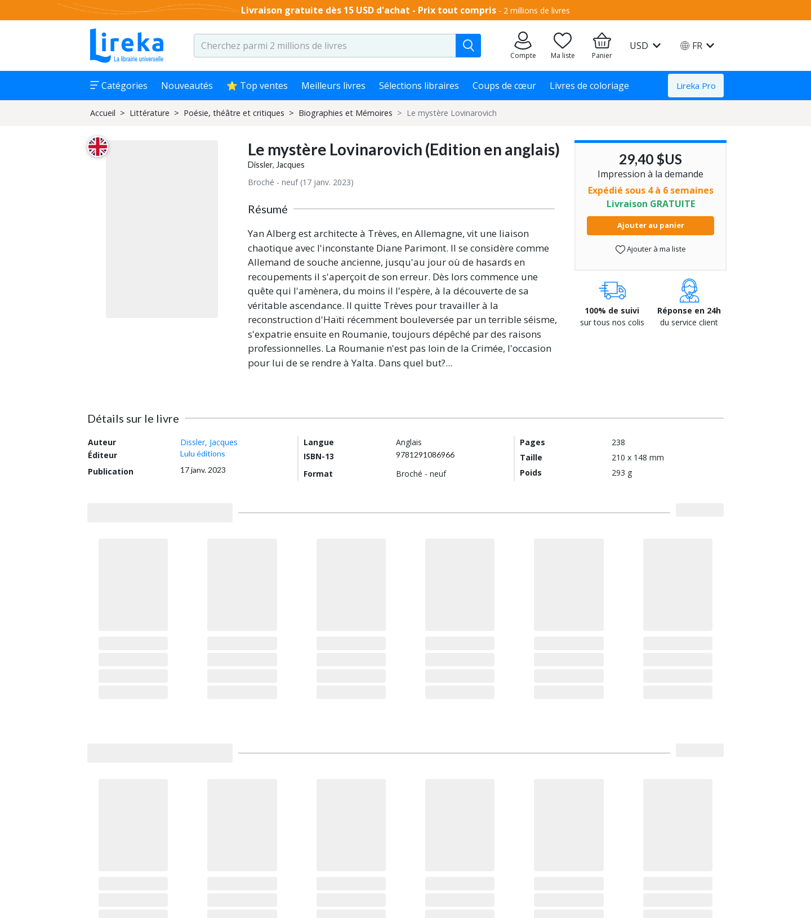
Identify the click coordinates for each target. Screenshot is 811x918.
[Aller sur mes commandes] (523, 45)
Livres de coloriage (589, 85)
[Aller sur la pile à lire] (562, 45)
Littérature (150, 113)
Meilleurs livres (333, 85)
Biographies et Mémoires (345, 113)
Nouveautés (187, 85)
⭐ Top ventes (257, 85)
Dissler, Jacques (276, 164)
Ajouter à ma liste (651, 249)
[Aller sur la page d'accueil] (126, 45)
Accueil (102, 113)
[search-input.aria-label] (325, 45)
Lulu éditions (202, 453)
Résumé (268, 209)
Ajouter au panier (650, 225)
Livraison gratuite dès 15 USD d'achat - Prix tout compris (368, 10)
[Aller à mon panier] (602, 45)
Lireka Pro (696, 85)
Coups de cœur (504, 85)
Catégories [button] (119, 85)
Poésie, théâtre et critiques (234, 113)
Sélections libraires (419, 85)
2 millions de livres (536, 10)
